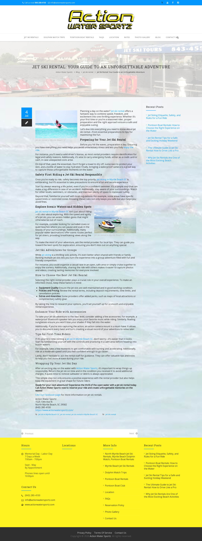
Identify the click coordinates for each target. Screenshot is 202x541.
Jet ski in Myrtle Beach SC (48, 414)
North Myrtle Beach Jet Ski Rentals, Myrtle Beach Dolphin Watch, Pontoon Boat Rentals (119, 456)
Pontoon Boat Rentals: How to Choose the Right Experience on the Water (163, 128)
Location (114, 37)
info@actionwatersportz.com (62, 2)
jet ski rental (88, 72)
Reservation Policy (114, 505)
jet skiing (46, 254)
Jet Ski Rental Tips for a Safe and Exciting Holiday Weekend (162, 139)
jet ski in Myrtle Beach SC (80, 338)
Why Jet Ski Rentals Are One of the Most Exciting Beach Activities (163, 160)
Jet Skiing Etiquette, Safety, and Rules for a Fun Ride (163, 117)
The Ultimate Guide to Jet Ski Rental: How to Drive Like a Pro (162, 149)
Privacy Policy (84, 532)
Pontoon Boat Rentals (82, 37)
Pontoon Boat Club (115, 485)
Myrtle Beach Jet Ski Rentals (119, 465)
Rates (127, 37)
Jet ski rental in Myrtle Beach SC (52, 211)
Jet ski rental (117, 111)
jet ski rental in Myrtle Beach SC (84, 414)
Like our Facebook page (48, 394)
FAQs (101, 37)
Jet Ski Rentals (31, 37)
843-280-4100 (40, 2)
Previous (29, 433)
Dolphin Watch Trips (54, 37)
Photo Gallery (142, 37)
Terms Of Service (103, 532)
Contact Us (172, 37)
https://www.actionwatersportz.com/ (54, 410)
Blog (158, 37)
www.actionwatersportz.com (39, 504)
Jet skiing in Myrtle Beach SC (112, 179)
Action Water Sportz (64, 72)
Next (131, 433)
